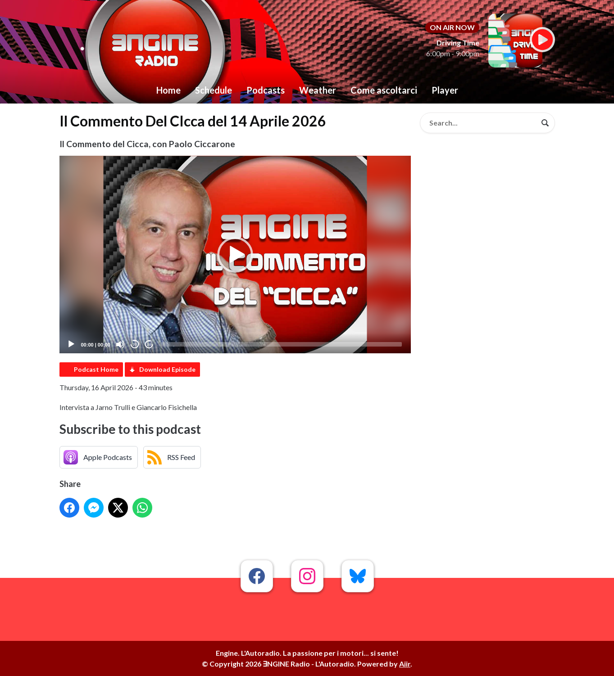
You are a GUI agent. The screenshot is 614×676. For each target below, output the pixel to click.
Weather (317, 90)
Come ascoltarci (383, 90)
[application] (235, 254)
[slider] (281, 344)
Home (168, 90)
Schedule (213, 90)
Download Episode (167, 369)
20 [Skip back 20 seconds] (135, 345)
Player (445, 90)
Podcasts (265, 90)
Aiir (404, 663)
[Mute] (120, 344)
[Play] (71, 344)
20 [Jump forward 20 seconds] (149, 345)
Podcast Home (96, 369)
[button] (235, 255)
